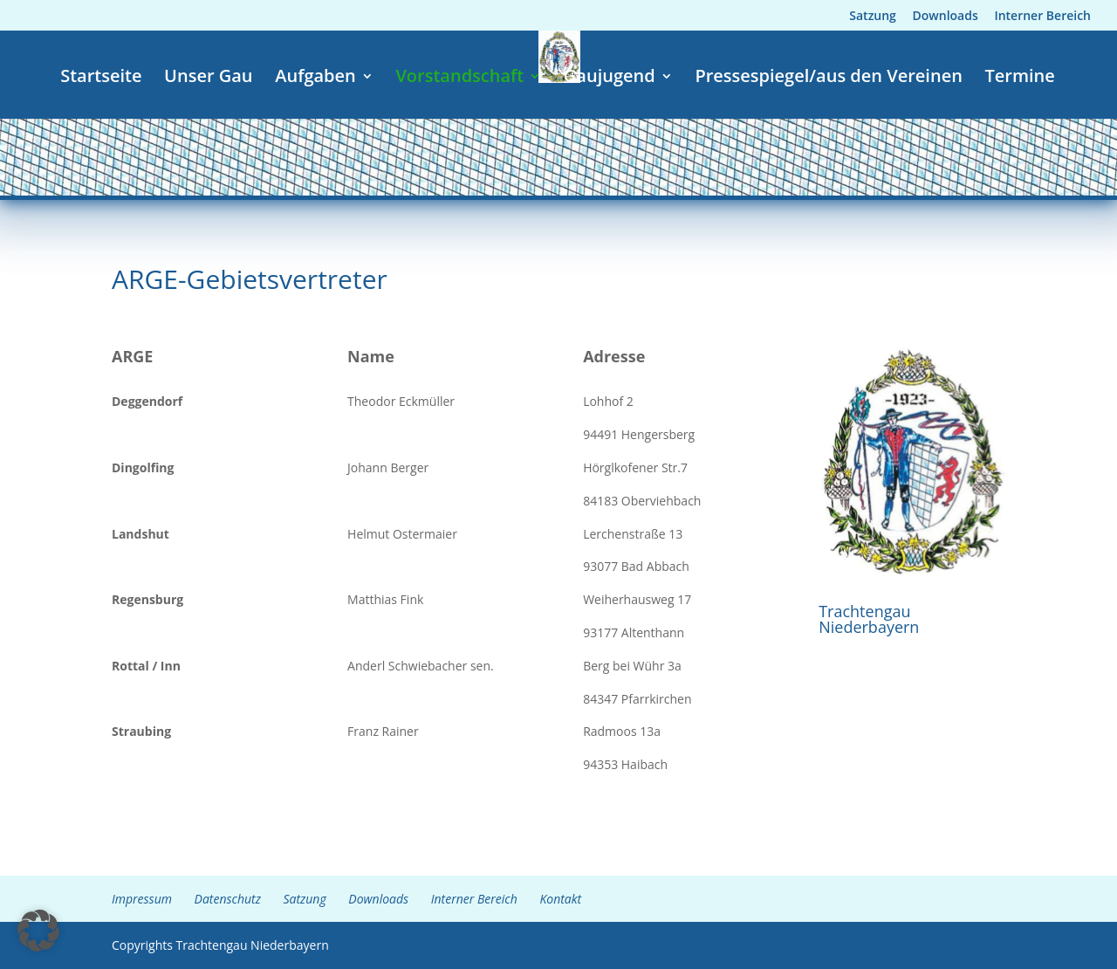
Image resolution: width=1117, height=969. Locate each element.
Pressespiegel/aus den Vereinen (828, 78)
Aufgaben (315, 78)
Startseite (100, 78)
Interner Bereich (1042, 17)
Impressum (142, 898)
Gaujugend (609, 78)
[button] (38, 930)
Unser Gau (208, 78)
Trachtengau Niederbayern (869, 619)
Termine (1020, 78)
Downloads (945, 17)
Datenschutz (228, 898)
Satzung (872, 17)
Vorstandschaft (459, 78)
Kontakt (560, 898)
